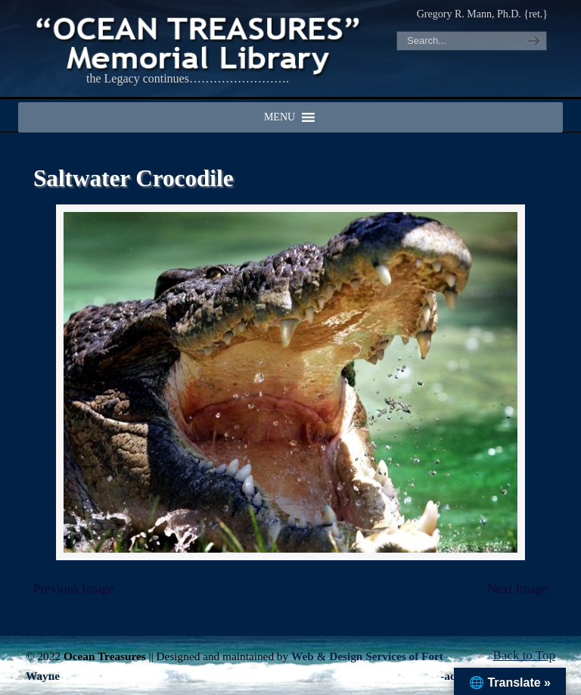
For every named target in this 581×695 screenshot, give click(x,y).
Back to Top (523, 655)
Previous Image (73, 588)
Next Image (517, 588)
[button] (279, 117)
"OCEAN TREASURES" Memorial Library (199, 42)
